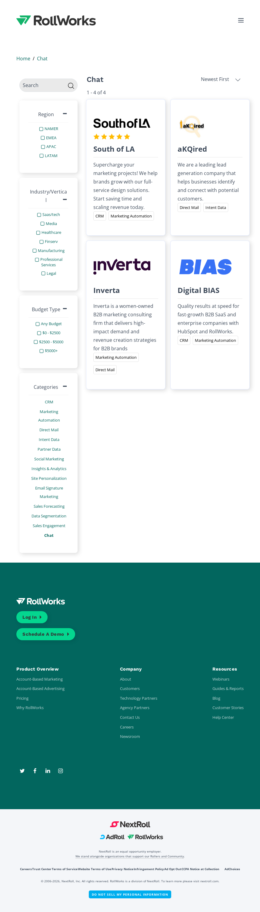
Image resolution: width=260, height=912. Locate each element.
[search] (48, 85)
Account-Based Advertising (40, 688)
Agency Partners (134, 707)
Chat (49, 535)
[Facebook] (35, 771)
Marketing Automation (49, 416)
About (125, 679)
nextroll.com (209, 881)
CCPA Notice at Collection (200, 869)
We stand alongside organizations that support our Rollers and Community (129, 856)
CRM (49, 402)
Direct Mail (48, 429)
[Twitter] (22, 771)
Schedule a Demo (43, 634)
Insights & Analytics (49, 468)
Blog (216, 698)
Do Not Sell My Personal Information (130, 894)
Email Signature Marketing (49, 492)
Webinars (220, 679)
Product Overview (37, 669)
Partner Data (49, 449)
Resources (224, 669)
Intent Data (49, 439)
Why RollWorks (30, 707)
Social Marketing (49, 459)
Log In (29, 617)
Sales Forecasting (49, 506)
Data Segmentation (49, 516)
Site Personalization (49, 478)
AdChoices (232, 869)
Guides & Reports (228, 688)
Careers (127, 727)
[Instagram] (60, 771)
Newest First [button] (221, 79)
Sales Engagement (49, 525)
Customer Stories (228, 707)
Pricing (22, 698)
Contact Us (130, 717)
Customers (130, 688)
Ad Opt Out (172, 869)
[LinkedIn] (48, 771)
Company (131, 669)
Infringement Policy (149, 869)
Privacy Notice (122, 869)
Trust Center (42, 869)
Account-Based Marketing (39, 679)
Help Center (223, 717)
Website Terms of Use (94, 869)
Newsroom (130, 736)
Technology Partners (138, 698)
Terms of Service (65, 869)
